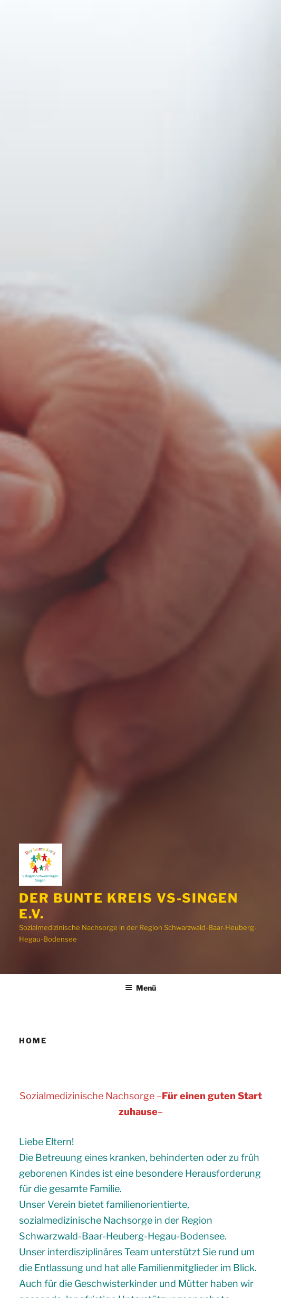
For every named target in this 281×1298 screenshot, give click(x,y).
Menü (140, 987)
